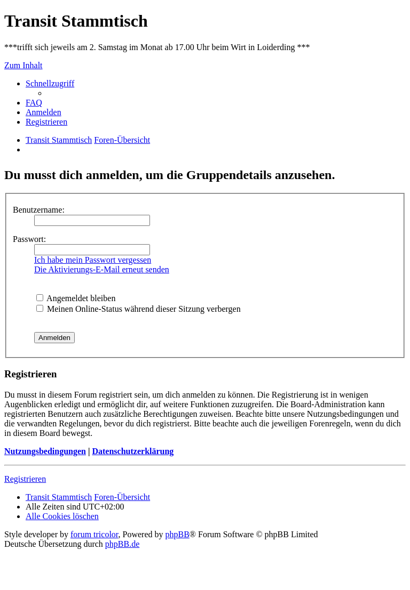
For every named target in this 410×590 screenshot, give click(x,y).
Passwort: (29, 239)
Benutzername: (39, 209)
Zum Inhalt (23, 65)
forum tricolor (94, 534)
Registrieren (25, 478)
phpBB (177, 534)
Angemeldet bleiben (75, 298)
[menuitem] (34, 102)
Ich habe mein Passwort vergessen (92, 259)
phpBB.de (122, 543)
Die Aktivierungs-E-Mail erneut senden (101, 269)
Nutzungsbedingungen (45, 451)
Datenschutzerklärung (133, 451)
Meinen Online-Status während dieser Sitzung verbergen (138, 308)
